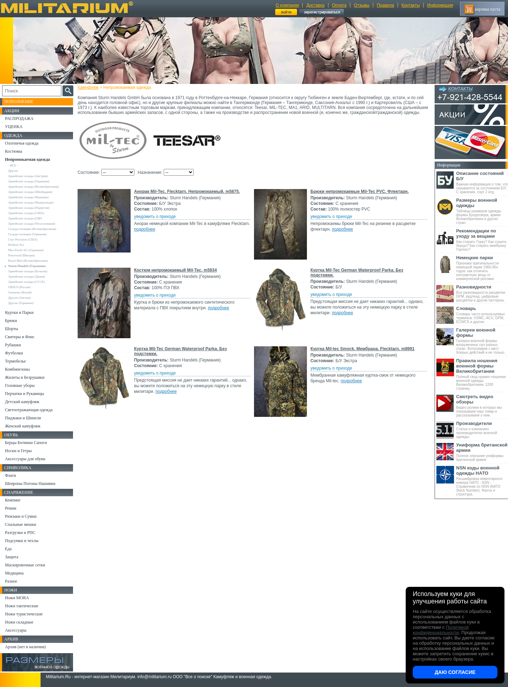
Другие (13, 170)
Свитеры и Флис (20, 336)
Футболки (14, 353)
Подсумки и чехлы (21, 540)
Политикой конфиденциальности (440, 630)
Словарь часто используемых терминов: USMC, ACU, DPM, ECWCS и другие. (482, 315)
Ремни (10, 508)
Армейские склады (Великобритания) (33, 186)
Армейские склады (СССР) (26, 282)
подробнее (144, 229)
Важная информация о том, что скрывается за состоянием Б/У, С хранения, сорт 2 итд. (482, 182)
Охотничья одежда (21, 143)
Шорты (11, 328)
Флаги (10, 475)
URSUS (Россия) (19, 287)
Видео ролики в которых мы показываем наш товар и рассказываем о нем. (482, 405)
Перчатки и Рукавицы (24, 393)
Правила (385, 5)
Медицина (14, 573)
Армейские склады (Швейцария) (30, 192)
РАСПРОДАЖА (19, 118)
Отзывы (361, 5)
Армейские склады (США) (26, 213)
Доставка (315, 5)
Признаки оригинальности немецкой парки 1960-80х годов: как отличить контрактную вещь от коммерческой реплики (482, 268)
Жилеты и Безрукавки (24, 377)
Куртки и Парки (19, 312)
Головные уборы (20, 385)
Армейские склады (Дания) (26, 276)
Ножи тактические (21, 605)
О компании (287, 5)
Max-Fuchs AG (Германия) (25, 250)
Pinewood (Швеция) (21, 255)
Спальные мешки (20, 524)
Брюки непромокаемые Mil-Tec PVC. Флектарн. (359, 191)
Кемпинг (13, 500)
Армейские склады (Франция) (28, 197)
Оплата (339, 5)
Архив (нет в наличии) (25, 646)
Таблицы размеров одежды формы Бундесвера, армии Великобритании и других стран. (482, 211)
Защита (11, 556)
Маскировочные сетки (25, 565)
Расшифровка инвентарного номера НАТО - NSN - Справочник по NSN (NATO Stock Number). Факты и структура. (482, 480)
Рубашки (13, 344)
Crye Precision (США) (22, 239)
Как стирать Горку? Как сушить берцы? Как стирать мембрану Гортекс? (482, 239)
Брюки (11, 320)
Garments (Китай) (20, 292)
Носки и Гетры (18, 450)
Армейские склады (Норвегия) (28, 207)
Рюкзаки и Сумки (20, 516)
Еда (8, 548)
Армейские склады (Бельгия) (27, 271)
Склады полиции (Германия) (27, 234)
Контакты (410, 5)
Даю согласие (455, 672)
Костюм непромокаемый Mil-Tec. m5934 (175, 270)
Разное (11, 581)
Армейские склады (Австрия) (28, 176)
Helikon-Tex (16, 245)
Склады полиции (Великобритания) (32, 229)
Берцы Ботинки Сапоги (26, 442)
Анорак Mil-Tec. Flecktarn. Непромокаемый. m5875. (187, 191)
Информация (440, 5)
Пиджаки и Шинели (23, 417)
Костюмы (13, 151)
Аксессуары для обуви (25, 458)
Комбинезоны (17, 369)
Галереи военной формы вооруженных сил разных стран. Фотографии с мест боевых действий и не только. (482, 340)
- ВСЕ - (13, 165)
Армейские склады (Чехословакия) (31, 223)
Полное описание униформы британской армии (482, 452)
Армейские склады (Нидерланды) (31, 202)
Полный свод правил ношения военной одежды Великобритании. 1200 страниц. (482, 374)
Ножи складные (19, 622)
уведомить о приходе (155, 216)
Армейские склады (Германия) (28, 181)
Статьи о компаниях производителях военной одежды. (482, 430)
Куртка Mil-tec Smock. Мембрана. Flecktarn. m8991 (362, 348)
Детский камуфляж (22, 401)
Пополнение (19, 101)
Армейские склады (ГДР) (25, 218)
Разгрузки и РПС (20, 532)
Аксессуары (15, 630)
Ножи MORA (17, 597)
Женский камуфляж (22, 426)
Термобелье (15, 361)
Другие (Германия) (21, 303)
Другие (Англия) (19, 297)
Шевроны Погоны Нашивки (30, 483)
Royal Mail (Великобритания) (28, 260)
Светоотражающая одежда (29, 409)
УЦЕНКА (14, 126)
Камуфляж (88, 87)
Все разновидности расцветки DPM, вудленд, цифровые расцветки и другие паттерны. (482, 293)
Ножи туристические (24, 614)
